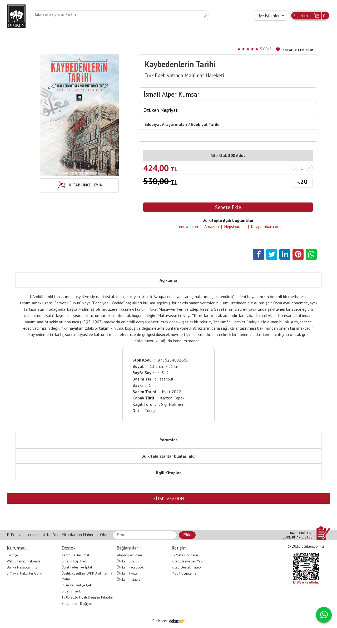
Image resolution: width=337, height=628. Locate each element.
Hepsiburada (235, 226)
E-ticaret (160, 620)
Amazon (211, 226)
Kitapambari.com (266, 226)
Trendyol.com (187, 226)
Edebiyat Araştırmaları (166, 124)
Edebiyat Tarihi (205, 124)
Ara (206, 15)
